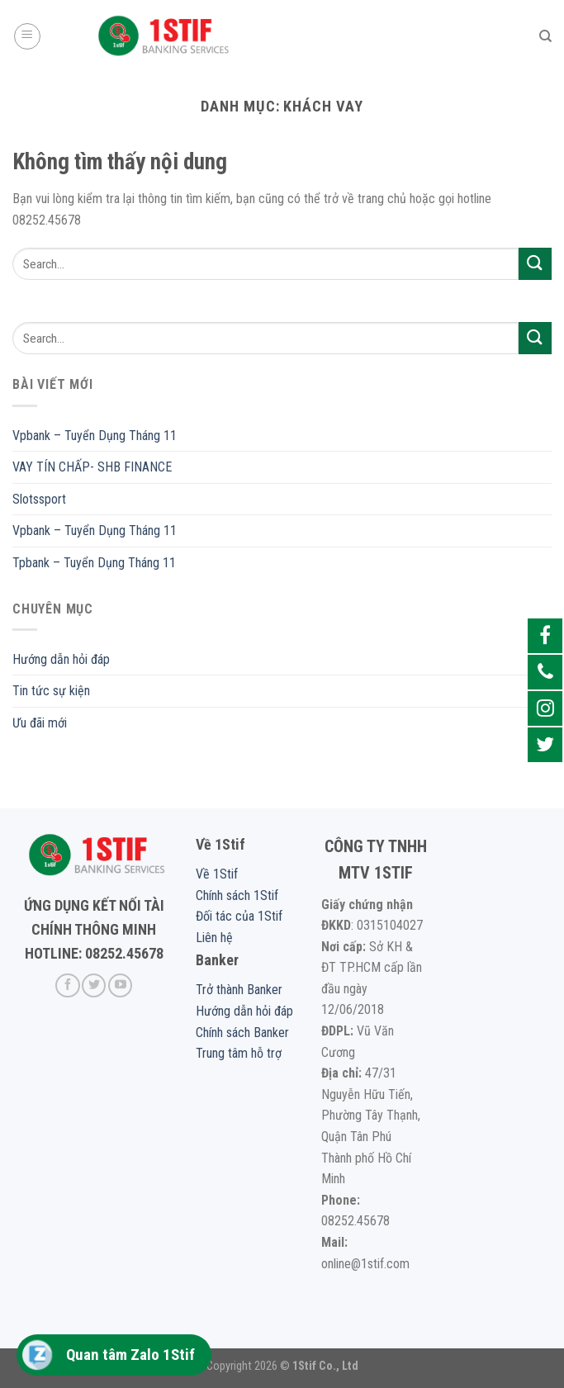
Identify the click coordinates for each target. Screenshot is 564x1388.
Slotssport (39, 499)
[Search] (545, 36)
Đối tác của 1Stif (239, 916)
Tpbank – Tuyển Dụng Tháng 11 (94, 563)
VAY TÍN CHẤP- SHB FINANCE (92, 467)
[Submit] (535, 264)
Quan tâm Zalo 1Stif (130, 1354)
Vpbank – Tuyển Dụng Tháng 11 (94, 435)
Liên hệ (214, 937)
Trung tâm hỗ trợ (239, 1053)
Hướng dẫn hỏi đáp (61, 659)
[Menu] (27, 36)
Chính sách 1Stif (237, 895)
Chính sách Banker (242, 1032)
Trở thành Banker (239, 989)
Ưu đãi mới (39, 723)
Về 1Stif (217, 874)
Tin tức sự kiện (51, 691)
